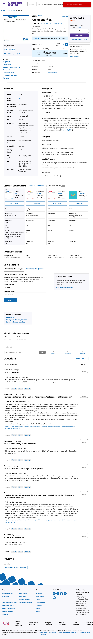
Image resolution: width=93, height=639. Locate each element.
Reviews (6, 78)
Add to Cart (79, 35)
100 (20, 98)
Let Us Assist (74, 57)
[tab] (4, 10)
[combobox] (50, 4)
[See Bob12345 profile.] (7, 535)
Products (2, 10)
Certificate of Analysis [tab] (14, 269)
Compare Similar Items (11, 67)
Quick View (14, 203)
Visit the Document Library (64, 287)
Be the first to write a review (16, 568)
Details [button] (79, 27)
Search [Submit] (10, 300)
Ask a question (81, 358)
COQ (13, 49)
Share (65, 16)
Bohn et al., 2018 (66, 130)
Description (7, 64)
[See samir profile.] (6, 369)
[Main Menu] (4, 4)
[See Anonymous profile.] (8, 441)
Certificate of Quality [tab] (34, 269)
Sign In (37, 38)
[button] (84, 370)
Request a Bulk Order (79, 39)
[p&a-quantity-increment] (87, 31)
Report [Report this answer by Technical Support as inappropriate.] (27, 389)
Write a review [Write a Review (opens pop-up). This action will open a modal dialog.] (48, 23)
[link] (8, 347)
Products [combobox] (31, 4)
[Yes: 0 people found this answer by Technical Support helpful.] (14, 389)
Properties (7, 62)
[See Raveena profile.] (7, 466)
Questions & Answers (10, 75)
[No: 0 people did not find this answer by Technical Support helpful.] (20, 389)
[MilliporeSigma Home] (15, 4)
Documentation (8, 73)
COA (7, 49)
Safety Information (10, 70)
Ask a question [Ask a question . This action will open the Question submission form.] (58, 23)
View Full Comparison (36, 186)
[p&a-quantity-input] (79, 31)
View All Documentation (13, 54)
